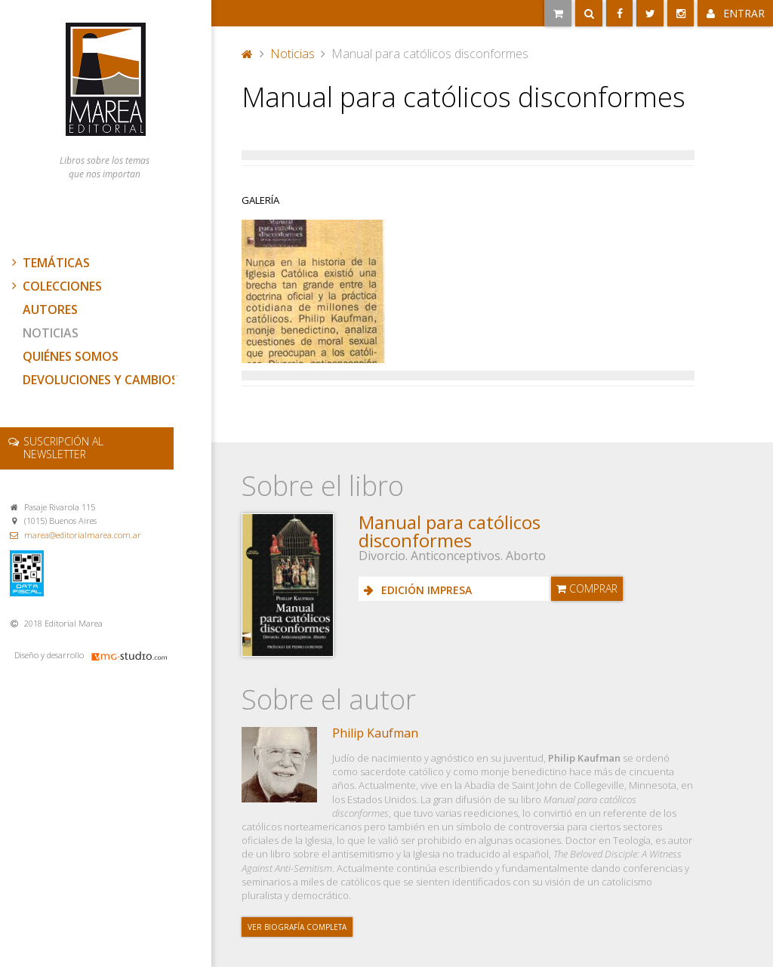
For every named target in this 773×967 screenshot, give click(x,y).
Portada (248, 53)
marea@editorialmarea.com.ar (82, 534)
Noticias (51, 333)
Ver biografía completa (297, 927)
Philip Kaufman (375, 733)
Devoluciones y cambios (100, 380)
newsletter (63, 447)
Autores (50, 309)
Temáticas (49, 263)
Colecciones (55, 286)
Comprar (586, 588)
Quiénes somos (71, 356)
